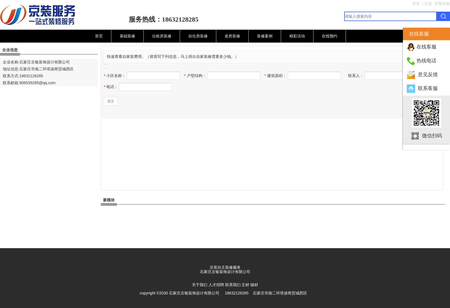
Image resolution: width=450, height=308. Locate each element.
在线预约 (329, 36)
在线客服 (426, 47)
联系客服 (428, 88)
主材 (245, 285)
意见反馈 (428, 74)
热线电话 (426, 60)
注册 (428, 3)
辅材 (254, 285)
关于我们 (199, 285)
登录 (416, 3)
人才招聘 (216, 285)
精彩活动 (297, 36)
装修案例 (264, 36)
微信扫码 (432, 135)
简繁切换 (442, 3)
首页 (99, 36)
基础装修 (127, 36)
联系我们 (233, 285)
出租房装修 (161, 36)
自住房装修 (198, 36)
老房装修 (232, 36)
